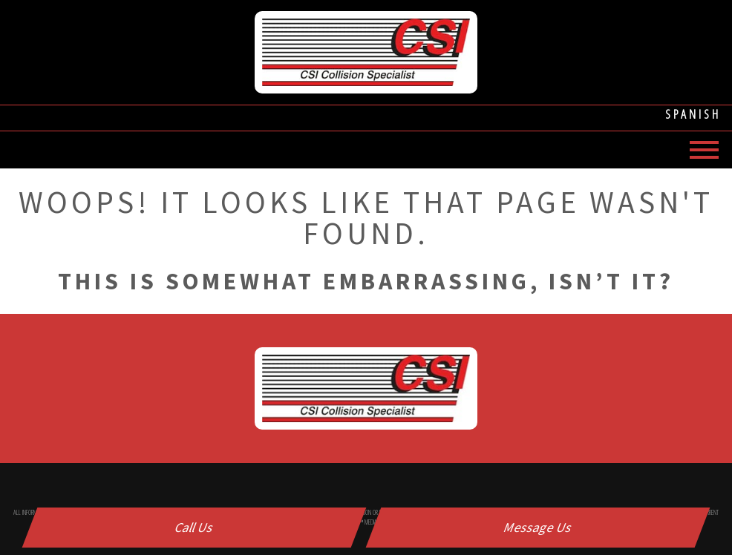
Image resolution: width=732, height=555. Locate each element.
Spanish (693, 113)
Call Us (194, 527)
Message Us (538, 527)
